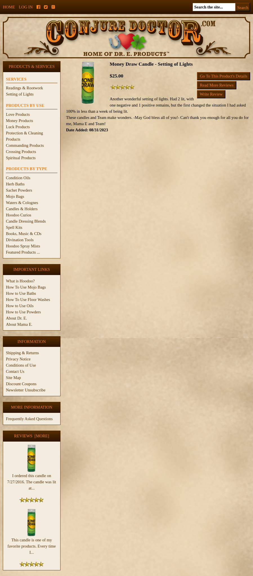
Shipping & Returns (22, 353)
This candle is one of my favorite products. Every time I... (32, 544)
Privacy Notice (18, 359)
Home (9, 7)
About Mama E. (19, 324)
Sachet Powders (19, 190)
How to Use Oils (19, 305)
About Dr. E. (16, 318)
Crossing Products (21, 151)
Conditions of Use (21, 365)
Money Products (19, 120)
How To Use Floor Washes (28, 299)
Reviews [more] (31, 436)
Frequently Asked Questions (29, 419)
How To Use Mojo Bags (26, 287)
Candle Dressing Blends (26, 221)
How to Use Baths (21, 293)
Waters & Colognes (22, 202)
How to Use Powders (23, 312)
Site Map (13, 377)
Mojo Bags (15, 196)
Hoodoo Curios (18, 215)
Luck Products (18, 127)
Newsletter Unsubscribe (25, 390)
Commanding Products (25, 145)
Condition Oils (18, 178)
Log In (26, 7)
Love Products (18, 114)
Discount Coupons (21, 384)
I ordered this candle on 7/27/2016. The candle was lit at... (31, 479)
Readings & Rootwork (24, 88)
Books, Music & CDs (23, 233)
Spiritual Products (20, 158)
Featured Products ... (23, 252)
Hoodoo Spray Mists (23, 246)
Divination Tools (19, 240)
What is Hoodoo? (20, 281)
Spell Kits (14, 227)
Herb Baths (15, 184)
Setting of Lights (20, 94)
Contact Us (15, 371)
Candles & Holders (21, 209)
